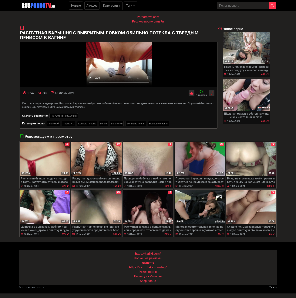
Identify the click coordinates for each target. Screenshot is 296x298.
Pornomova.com (148, 17)
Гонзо (103, 123)
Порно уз (140, 276)
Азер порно (148, 281)
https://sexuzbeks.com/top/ (148, 267)
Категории (111, 5)
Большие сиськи (158, 123)
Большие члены (136, 123)
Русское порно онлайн (148, 21)
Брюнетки (117, 123)
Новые (76, 5)
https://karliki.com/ (148, 253)
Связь (273, 287)
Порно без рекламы (148, 258)
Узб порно (155, 276)
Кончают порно (87, 123)
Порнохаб (53, 123)
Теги (130, 5)
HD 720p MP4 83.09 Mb (64, 115)
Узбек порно (148, 272)
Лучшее (91, 5)
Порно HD (68, 123)
